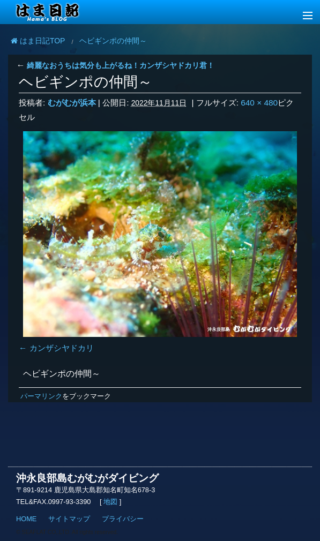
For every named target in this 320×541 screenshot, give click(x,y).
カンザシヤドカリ (61, 347)
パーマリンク (41, 396)
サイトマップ (69, 519)
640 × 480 (259, 102)
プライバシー (123, 519)
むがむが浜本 (72, 102)
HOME (26, 519)
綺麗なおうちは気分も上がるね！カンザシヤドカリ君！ (115, 65)
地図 (111, 502)
